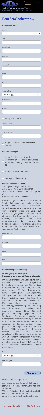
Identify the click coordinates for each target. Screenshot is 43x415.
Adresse (21, 244)
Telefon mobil (21, 134)
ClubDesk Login (33, 406)
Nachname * (21, 58)
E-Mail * (21, 110)
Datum (21, 354)
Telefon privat (21, 126)
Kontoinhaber (21, 236)
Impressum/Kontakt (11, 406)
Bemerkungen (21, 363)
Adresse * (21, 67)
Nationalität (21, 102)
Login (28, 3)
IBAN (21, 253)
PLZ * (21, 76)
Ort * (21, 84)
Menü (37, 3)
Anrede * (21, 32)
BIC (21, 262)
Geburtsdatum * (21, 93)
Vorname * (21, 49)
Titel (21, 41)
